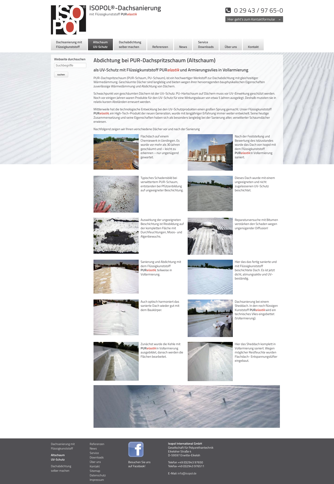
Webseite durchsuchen (69, 59)
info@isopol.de (186, 473)
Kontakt (254, 19)
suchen (61, 74)
